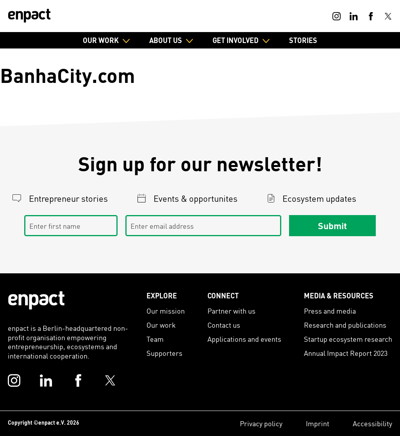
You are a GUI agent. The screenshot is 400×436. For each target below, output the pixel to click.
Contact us (223, 324)
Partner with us (231, 310)
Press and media (330, 310)
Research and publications (345, 324)
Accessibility (372, 423)
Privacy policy (261, 423)
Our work (161, 324)
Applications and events (244, 338)
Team (155, 338)
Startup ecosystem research (348, 338)
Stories (303, 40)
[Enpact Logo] (36, 300)
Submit (332, 225)
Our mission (165, 310)
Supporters (164, 352)
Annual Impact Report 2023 (346, 352)
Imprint (317, 423)
